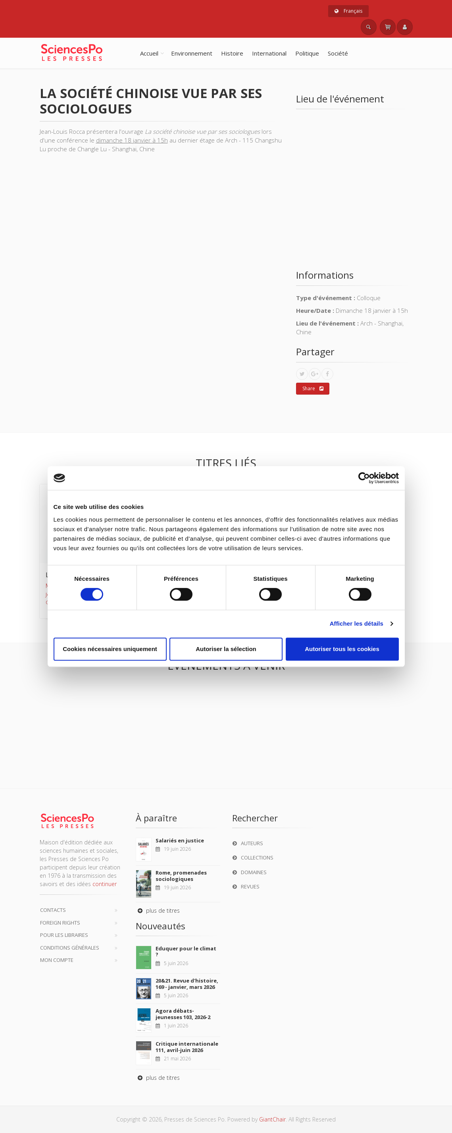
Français (348, 11)
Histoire (232, 53)
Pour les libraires (64, 934)
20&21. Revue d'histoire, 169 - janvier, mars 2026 (187, 983)
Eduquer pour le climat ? (186, 951)
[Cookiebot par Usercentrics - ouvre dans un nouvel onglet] (364, 478)
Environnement (191, 53)
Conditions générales (69, 947)
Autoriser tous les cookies (342, 649)
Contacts (53, 909)
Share (312, 388)
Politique (307, 53)
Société (338, 53)
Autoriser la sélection (226, 649)
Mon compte (56, 959)
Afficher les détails (356, 623)
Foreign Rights (60, 922)
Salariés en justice (180, 840)
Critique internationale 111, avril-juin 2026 (187, 1047)
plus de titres (158, 910)
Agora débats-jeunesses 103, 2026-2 (183, 1014)
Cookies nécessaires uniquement (110, 649)
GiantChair (272, 1119)
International (269, 53)
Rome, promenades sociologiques (181, 876)
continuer (104, 884)
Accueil (149, 53)
